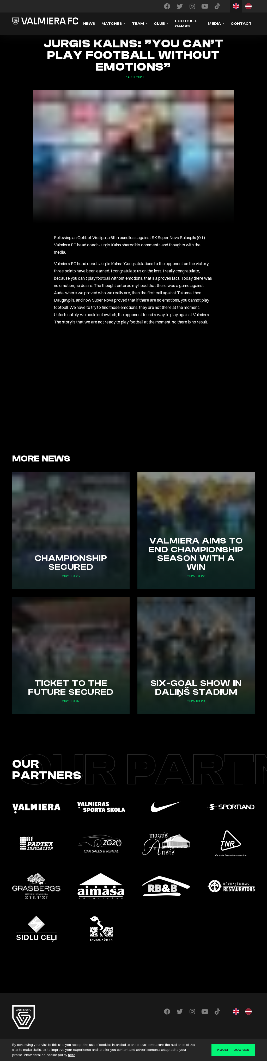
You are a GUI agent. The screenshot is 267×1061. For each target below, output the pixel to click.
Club (159, 24)
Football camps (186, 23)
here (71, 1055)
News (89, 24)
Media (214, 24)
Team (138, 24)
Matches (111, 24)
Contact (241, 24)
